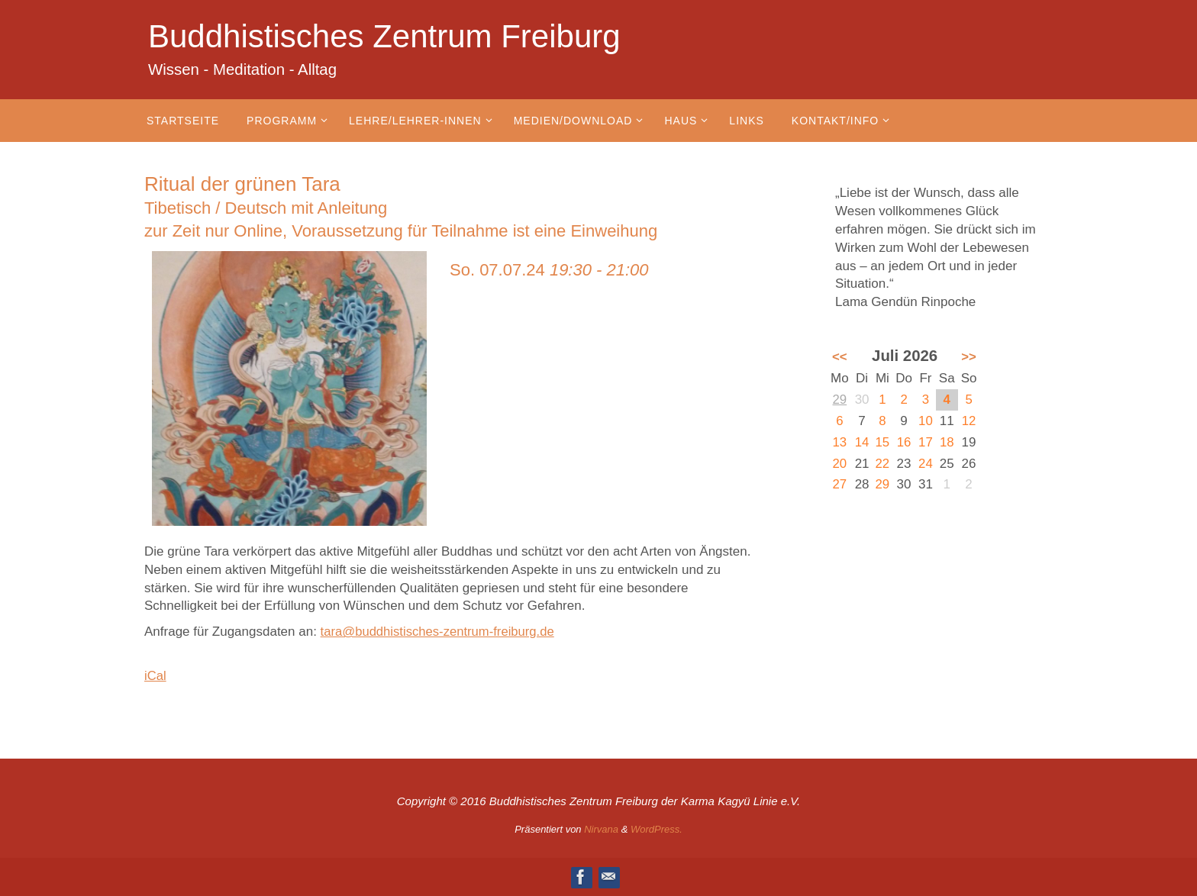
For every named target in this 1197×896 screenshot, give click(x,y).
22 (883, 463)
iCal (155, 676)
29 (839, 399)
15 (883, 442)
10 (925, 421)
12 (969, 421)
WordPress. (656, 829)
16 (904, 442)
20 (839, 463)
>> (968, 357)
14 (862, 442)
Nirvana (601, 829)
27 (839, 484)
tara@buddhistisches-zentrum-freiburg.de (440, 631)
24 (925, 463)
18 (947, 442)
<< (839, 357)
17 (925, 442)
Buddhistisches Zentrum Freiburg (384, 36)
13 (839, 442)
